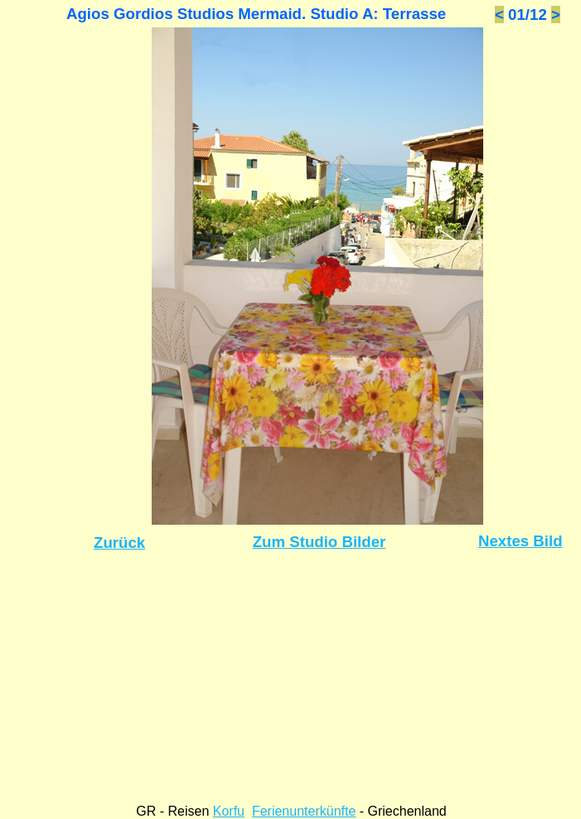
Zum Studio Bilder (319, 541)
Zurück (119, 542)
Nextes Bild (520, 541)
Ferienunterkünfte (304, 811)
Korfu (229, 811)
